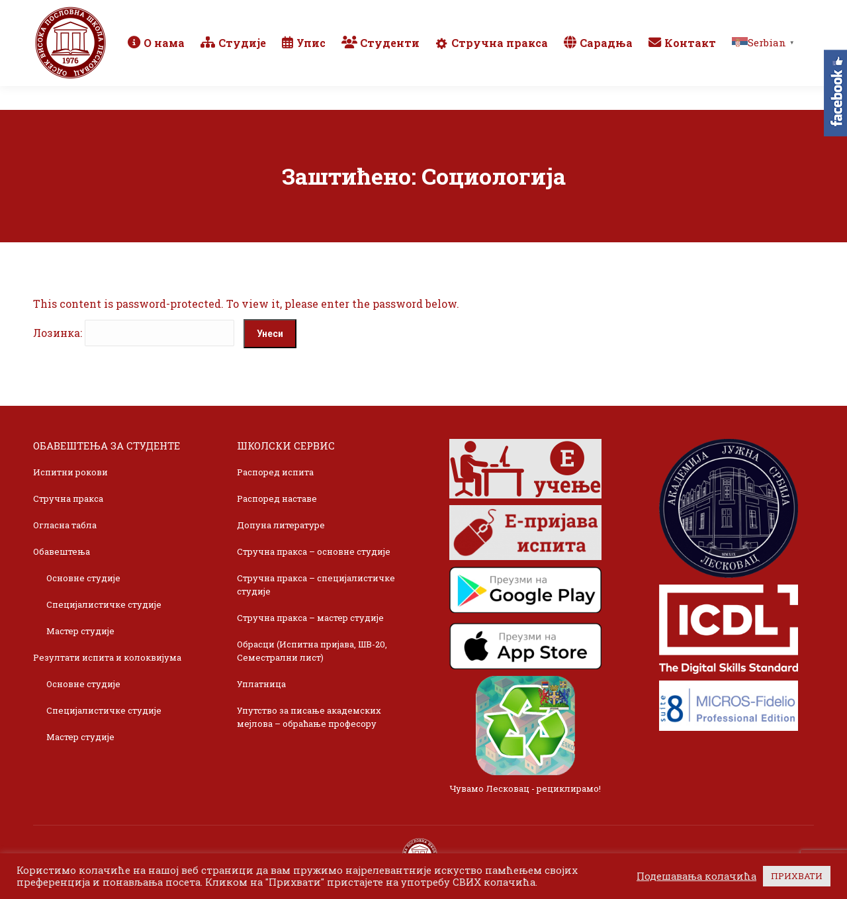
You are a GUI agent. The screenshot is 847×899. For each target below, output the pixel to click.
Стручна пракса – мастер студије (310, 618)
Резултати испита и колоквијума (107, 657)
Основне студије (83, 578)
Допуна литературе (281, 525)
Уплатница (261, 684)
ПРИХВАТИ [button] (797, 876)
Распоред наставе (277, 498)
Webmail (624, 12)
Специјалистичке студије (103, 604)
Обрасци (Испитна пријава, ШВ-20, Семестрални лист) (312, 650)
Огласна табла (65, 525)
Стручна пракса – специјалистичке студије (316, 584)
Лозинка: (133, 333)
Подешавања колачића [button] (696, 876)
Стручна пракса (68, 498)
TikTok (764, 12)
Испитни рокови (70, 472)
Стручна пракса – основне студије (313, 551)
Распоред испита (275, 472)
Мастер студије (80, 631)
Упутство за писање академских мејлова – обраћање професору (309, 717)
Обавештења (61, 551)
